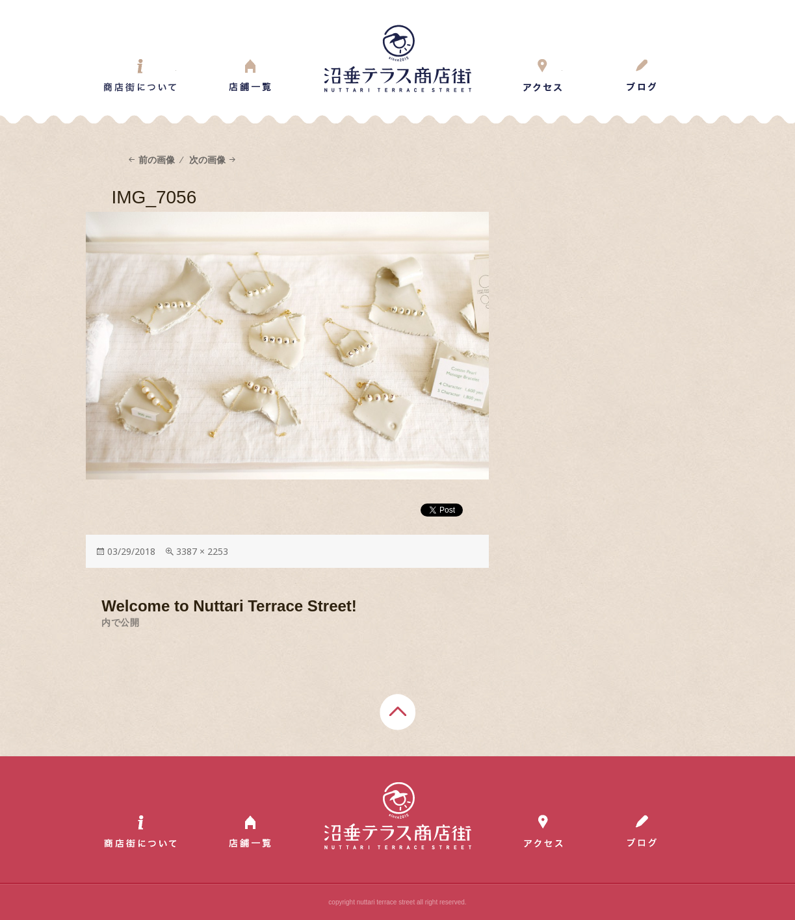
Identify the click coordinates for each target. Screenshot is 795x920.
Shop (250, 75)
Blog (641, 75)
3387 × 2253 (202, 551)
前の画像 (156, 159)
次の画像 (207, 159)
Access (542, 75)
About (140, 75)
